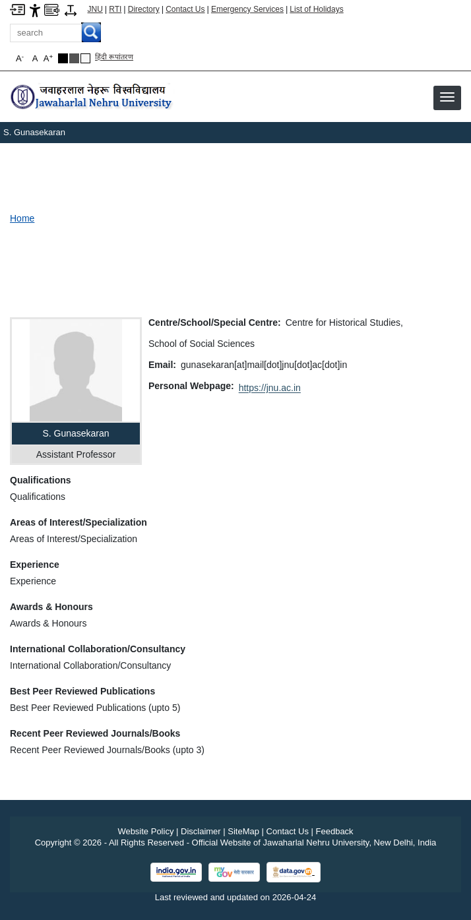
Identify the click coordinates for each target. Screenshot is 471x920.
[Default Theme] (85, 58)
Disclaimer (201, 831)
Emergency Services (247, 9)
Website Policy (145, 831)
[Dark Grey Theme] (74, 58)
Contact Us (185, 9)
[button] (447, 97)
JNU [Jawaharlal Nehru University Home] (95, 9)
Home (22, 218)
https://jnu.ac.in (270, 388)
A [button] (48, 58)
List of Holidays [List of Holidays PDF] (316, 9)
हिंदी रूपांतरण (114, 57)
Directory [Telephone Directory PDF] (144, 9)
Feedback (335, 831)
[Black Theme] (63, 58)
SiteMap (243, 831)
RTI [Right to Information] (115, 9)
